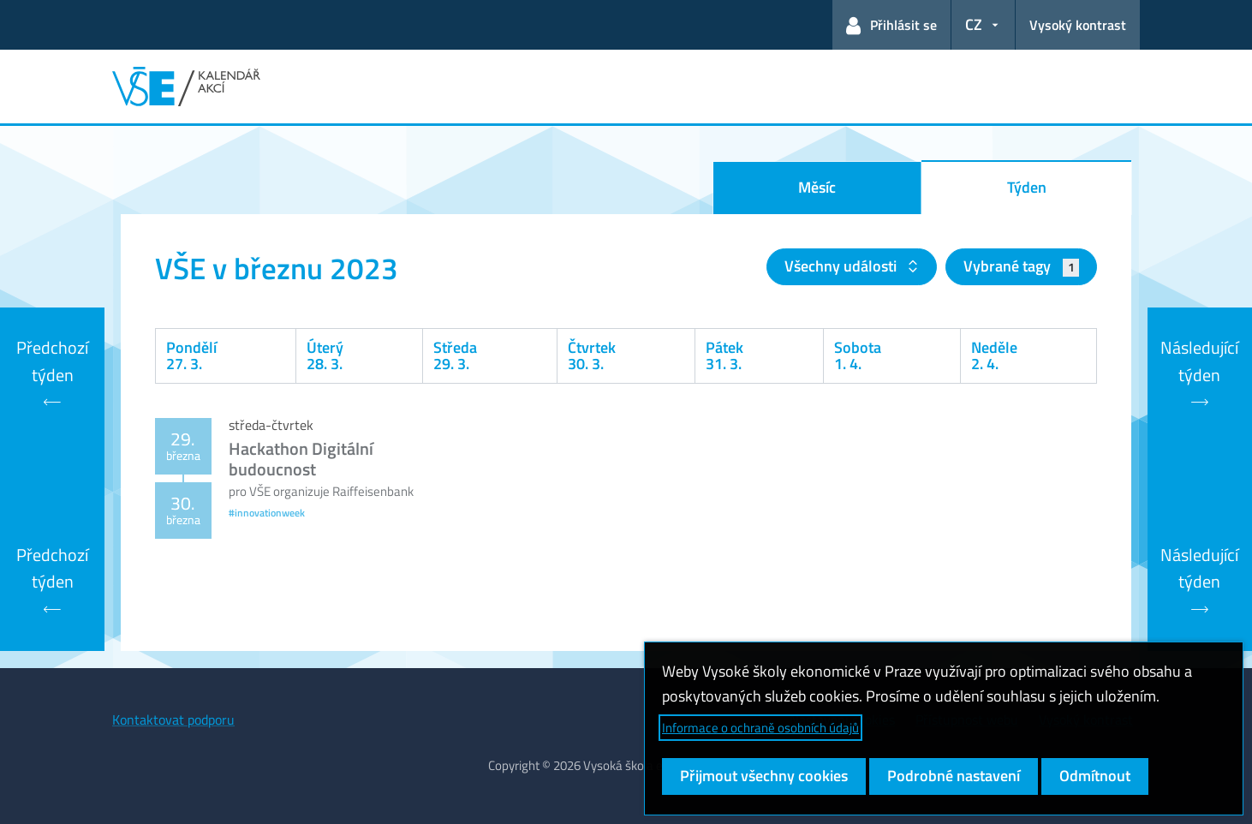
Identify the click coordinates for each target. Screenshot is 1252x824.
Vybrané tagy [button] (1021, 266)
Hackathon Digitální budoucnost (301, 458)
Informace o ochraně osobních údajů (760, 727)
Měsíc (817, 187)
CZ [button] (973, 24)
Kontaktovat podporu (173, 719)
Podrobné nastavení (953, 775)
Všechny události (842, 266)
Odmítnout (1094, 775)
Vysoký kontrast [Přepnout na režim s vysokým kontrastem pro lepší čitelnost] (1077, 25)
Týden (1026, 187)
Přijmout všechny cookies (764, 775)
